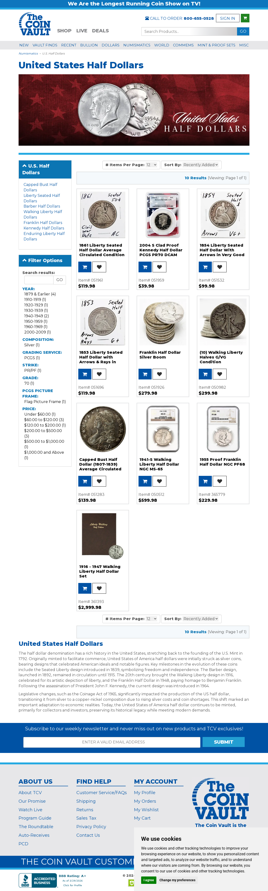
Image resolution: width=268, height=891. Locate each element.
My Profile (144, 792)
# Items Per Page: (124, 165)
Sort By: (172, 165)
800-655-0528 (199, 18)
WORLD (161, 45)
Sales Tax (86, 818)
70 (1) (29, 383)
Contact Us (88, 835)
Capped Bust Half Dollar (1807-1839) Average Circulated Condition (100, 466)
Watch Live (30, 809)
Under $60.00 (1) (40, 414)
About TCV (30, 792)
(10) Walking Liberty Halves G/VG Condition (221, 357)
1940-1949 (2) (36, 316)
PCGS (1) (32, 358)
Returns (84, 809)
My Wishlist (146, 809)
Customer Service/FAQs (101, 792)
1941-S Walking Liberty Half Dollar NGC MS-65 (159, 464)
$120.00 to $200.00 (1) (45, 425)
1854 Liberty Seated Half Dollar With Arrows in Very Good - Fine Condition (222, 252)
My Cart (142, 818)
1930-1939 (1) (36, 310)
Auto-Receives (34, 835)
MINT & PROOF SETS (216, 45)
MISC (244, 45)
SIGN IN (227, 18)
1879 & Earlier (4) (40, 294)
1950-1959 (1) (36, 321)
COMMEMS (183, 45)
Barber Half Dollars (42, 206)
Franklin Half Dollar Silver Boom (160, 354)
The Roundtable (36, 826)
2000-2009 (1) (37, 332)
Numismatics (28, 53)
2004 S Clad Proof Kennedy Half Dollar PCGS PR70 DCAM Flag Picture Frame (161, 252)
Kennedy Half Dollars (44, 228)
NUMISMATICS (136, 45)
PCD (23, 843)
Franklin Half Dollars (43, 222)
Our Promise (32, 801)
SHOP (64, 30)
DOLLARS (110, 45)
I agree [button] (149, 880)
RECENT (68, 45)
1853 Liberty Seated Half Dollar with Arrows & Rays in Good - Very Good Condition (101, 362)
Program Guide (35, 818)
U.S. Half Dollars (36, 169)
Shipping (86, 801)
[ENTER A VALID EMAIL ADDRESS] (111, 742)
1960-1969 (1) (36, 326)
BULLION (89, 45)
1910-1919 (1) (35, 299)
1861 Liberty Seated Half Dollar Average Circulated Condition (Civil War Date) (101, 252)
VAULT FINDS (45, 45)
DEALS (100, 30)
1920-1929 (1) (36, 305)
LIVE (81, 30)
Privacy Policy (91, 826)
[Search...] (189, 31)
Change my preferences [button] (177, 880)
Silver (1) (32, 345)
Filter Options (42, 260)
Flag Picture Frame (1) (45, 401)
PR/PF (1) (32, 370)
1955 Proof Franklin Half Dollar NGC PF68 (222, 462)
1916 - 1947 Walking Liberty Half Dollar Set (99, 571)
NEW (24, 45)
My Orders (145, 801)
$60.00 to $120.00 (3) (44, 420)
